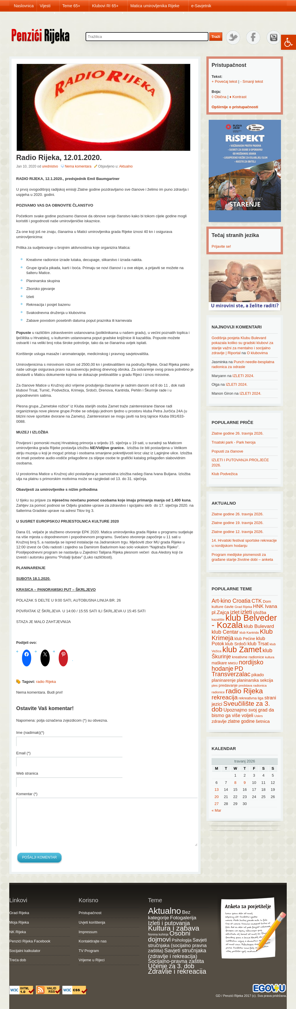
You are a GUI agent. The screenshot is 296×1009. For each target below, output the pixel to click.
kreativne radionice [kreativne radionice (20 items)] (248, 657)
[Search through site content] (147, 36)
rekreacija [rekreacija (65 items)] (225, 697)
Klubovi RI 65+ (108, 7)
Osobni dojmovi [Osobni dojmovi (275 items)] (169, 936)
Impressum (88, 932)
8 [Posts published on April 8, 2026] (235, 782)
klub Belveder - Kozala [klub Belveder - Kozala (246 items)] (244, 621)
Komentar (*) (27, 794)
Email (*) (23, 753)
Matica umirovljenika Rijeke (157, 7)
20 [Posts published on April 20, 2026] (216, 797)
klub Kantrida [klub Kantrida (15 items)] (249, 632)
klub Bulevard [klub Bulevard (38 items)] (259, 626)
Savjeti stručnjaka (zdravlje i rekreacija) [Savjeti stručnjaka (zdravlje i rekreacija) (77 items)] (177, 953)
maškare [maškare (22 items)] (219, 663)
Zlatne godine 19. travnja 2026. (237, 523)
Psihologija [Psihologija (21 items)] (181, 940)
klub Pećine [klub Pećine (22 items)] (244, 638)
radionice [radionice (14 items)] (218, 692)
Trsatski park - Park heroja (234, 442)
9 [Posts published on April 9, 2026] (245, 782)
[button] (288, 42)
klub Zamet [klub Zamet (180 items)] (241, 649)
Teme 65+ (74, 7)
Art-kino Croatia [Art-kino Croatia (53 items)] (231, 601)
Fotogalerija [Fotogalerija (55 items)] (183, 917)
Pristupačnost (90, 913)
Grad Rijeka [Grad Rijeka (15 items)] (243, 607)
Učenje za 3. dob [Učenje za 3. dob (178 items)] (171, 966)
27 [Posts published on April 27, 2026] (216, 804)
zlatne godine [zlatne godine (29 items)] (241, 721)
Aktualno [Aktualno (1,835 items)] (164, 911)
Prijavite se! (221, 246)
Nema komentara (78, 166)
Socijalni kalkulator (24, 951)
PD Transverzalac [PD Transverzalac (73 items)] (231, 671)
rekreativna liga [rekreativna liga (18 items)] (251, 698)
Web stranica (27, 773)
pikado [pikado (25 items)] (257, 674)
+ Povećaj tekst (224, 81)
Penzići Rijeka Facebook (29, 941)
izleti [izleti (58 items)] (246, 612)
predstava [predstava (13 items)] (245, 685)
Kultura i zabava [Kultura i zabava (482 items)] (173, 928)
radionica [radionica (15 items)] (260, 685)
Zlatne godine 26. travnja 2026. (237, 433)
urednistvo (50, 166)
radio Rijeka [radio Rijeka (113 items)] (244, 691)
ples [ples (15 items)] (215, 685)
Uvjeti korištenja (92, 922)
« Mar (216, 810)
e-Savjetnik (201, 5)
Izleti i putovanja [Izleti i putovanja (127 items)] (169, 923)
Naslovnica (24, 5)
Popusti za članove (227, 451)
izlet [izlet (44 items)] (234, 612)
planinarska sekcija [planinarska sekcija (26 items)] (255, 680)
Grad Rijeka (19, 913)
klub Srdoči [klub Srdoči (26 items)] (236, 644)
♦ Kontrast (238, 97)
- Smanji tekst (251, 81)
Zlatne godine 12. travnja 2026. (237, 532)
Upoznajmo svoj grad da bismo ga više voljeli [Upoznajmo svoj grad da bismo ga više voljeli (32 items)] (243, 712)
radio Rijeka (46, 681)
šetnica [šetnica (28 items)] (263, 721)
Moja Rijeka (19, 922)
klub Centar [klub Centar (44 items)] (225, 632)
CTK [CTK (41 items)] (256, 601)
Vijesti (48, 7)
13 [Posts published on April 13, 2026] (216, 789)
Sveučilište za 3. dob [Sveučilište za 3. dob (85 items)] (241, 706)
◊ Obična (219, 97)
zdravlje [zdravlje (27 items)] (219, 721)
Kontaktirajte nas (93, 941)
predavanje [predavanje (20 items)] (228, 685)
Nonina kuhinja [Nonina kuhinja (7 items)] (158, 934)
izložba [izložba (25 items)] (259, 612)
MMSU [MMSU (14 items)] (233, 663)
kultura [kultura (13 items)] (269, 657)
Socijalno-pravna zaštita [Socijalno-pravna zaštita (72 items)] (176, 961)
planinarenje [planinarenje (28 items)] (224, 680)
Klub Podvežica (225, 474)
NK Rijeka (17, 932)
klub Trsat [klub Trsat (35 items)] (258, 643)
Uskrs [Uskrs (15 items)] (258, 716)
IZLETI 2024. (243, 376)
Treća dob (17, 960)
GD (218, 995)
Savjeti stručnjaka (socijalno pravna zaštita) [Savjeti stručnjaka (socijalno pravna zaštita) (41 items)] (177, 945)
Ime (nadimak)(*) (30, 732)
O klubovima (257, 353)
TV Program (89, 951)
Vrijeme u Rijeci (92, 960)
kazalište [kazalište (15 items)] (218, 619)
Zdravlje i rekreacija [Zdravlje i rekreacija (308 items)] (177, 971)
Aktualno (126, 166)
